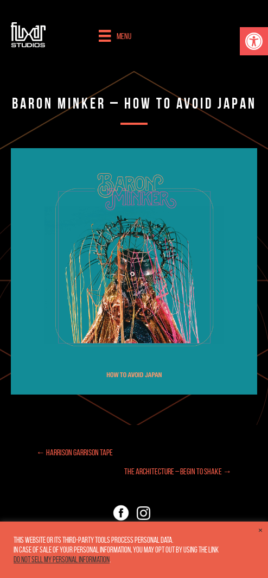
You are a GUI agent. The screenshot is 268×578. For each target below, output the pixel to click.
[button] (254, 41)
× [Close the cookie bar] (260, 530)
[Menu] (114, 35)
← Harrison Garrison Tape (74, 452)
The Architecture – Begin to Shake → (178, 471)
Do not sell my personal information (62, 559)
